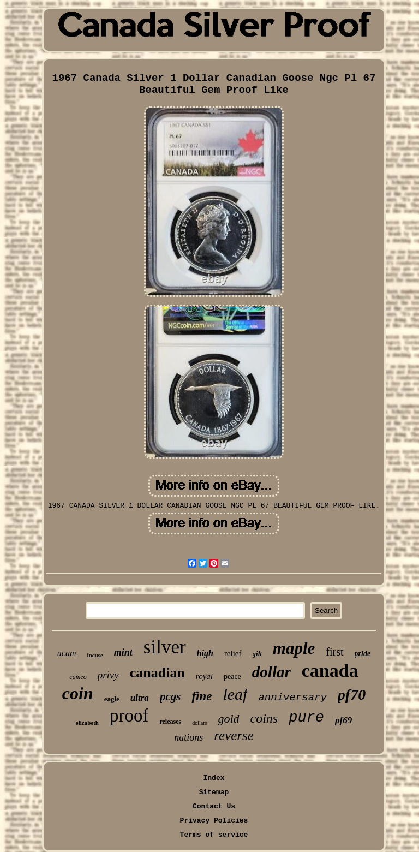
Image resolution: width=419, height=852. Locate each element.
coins (264, 718)
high (205, 653)
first (334, 652)
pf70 (352, 694)
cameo (77, 677)
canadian (157, 673)
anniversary (292, 698)
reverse (234, 735)
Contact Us (214, 806)
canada (330, 670)
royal (204, 676)
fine (201, 696)
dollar (271, 672)
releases (170, 721)
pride (363, 654)
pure (306, 718)
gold (228, 718)
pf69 (343, 720)
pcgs (170, 696)
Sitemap (214, 792)
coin (77, 693)
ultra (139, 698)
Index (213, 778)
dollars (199, 723)
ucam (66, 653)
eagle (111, 699)
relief (233, 653)
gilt (257, 654)
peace (232, 676)
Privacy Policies (214, 821)
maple (294, 648)
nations (188, 737)
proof (129, 715)
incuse (95, 655)
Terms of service (214, 835)
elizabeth (87, 722)
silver (164, 647)
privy (108, 675)
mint (123, 652)
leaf (235, 694)
